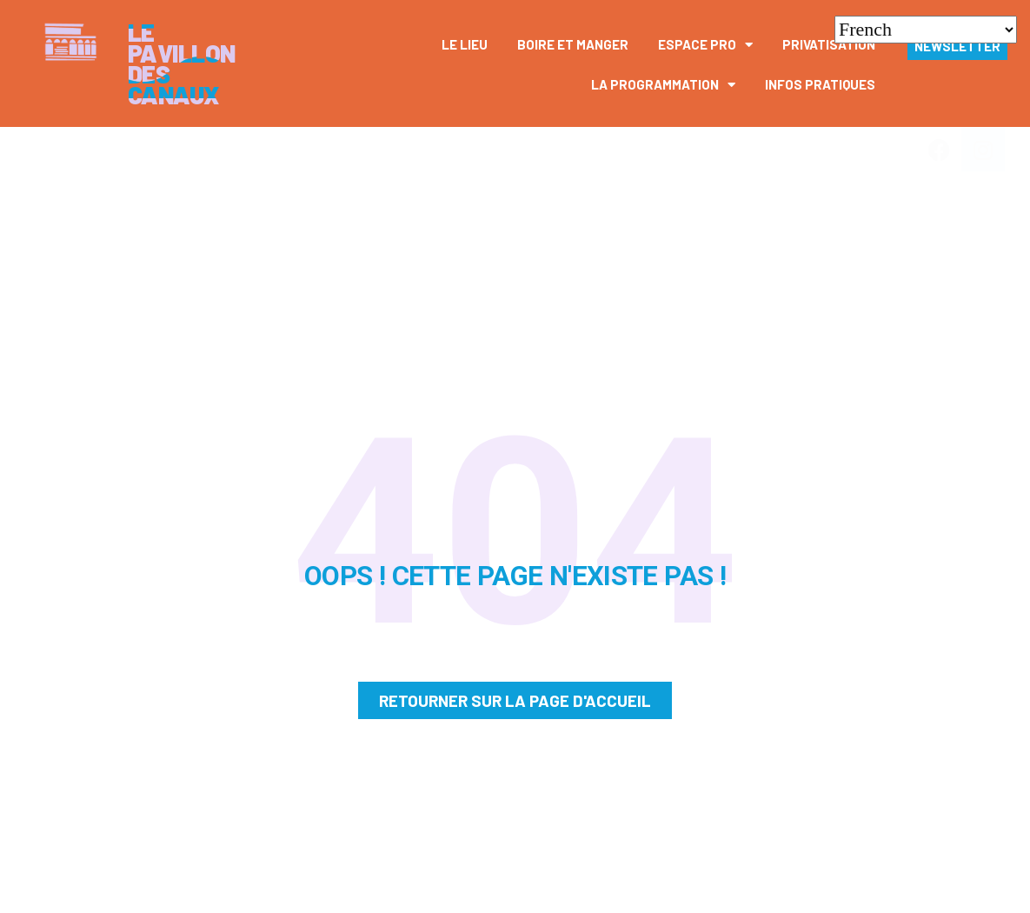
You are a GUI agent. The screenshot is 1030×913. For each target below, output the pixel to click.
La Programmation (663, 85)
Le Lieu (465, 44)
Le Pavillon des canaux (182, 63)
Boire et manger (572, 44)
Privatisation (828, 44)
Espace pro (705, 45)
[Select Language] (925, 29)
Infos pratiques (820, 84)
